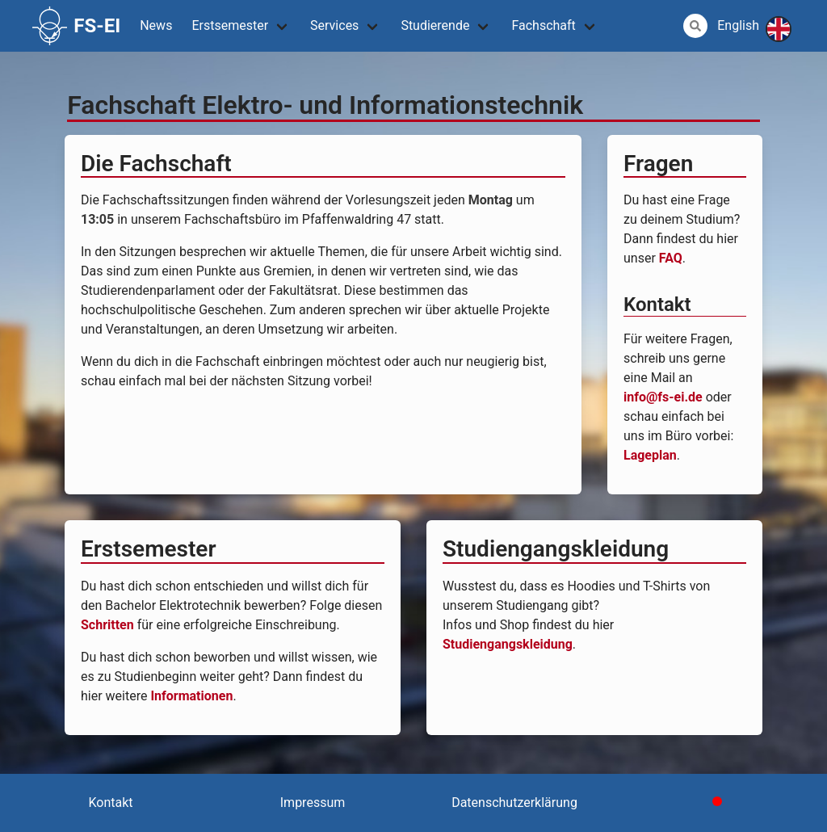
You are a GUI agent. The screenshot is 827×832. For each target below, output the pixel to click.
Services (334, 25)
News (156, 25)
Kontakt (110, 802)
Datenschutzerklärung (514, 802)
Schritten (107, 624)
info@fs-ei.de (663, 397)
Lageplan (650, 455)
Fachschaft (543, 25)
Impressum (313, 802)
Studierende (435, 25)
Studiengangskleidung (508, 644)
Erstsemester (229, 25)
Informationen (191, 696)
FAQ (670, 258)
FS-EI (76, 25)
